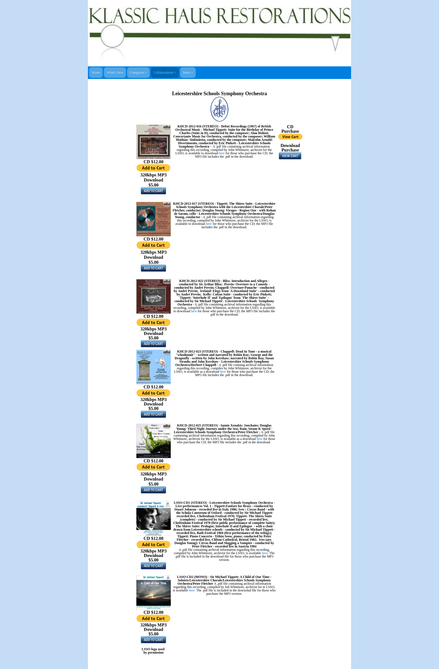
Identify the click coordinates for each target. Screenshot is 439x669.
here (222, 153)
